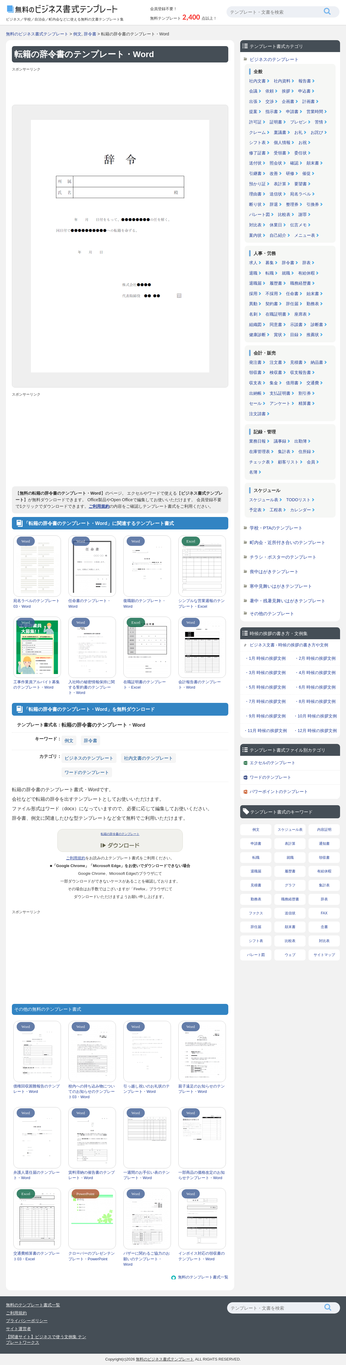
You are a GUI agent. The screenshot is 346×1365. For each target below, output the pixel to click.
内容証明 (324, 830)
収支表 (255, 382)
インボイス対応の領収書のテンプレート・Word (201, 1256)
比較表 (284, 214)
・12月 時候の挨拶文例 (314, 730)
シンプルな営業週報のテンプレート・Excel (201, 603)
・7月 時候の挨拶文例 (265, 701)
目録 (294, 334)
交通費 (312, 382)
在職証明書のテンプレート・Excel (144, 684)
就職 (286, 273)
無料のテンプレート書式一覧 (203, 1277)
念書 (324, 927)
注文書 (276, 362)
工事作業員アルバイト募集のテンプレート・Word (36, 684)
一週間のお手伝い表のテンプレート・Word (146, 1175)
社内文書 (257, 81)
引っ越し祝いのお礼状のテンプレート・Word (146, 1089)
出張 (253, 101)
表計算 (280, 183)
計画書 (308, 101)
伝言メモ (298, 224)
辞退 (274, 204)
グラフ (290, 885)
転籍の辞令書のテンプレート (120, 834)
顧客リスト (288, 462)
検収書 (276, 372)
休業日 (276, 224)
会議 (253, 91)
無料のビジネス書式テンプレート (37, 34)
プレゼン (298, 122)
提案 (253, 111)
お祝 (302, 142)
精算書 (304, 403)
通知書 (324, 843)
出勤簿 (300, 441)
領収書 (255, 372)
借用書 (292, 382)
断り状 (255, 204)
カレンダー (300, 509)
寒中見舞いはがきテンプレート (281, 586)
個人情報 (282, 142)
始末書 (312, 293)
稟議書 (280, 132)
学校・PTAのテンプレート (276, 527)
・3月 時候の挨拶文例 (265, 672)
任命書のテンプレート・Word (89, 603)
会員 (311, 462)
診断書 (317, 324)
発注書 (255, 362)
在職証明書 (275, 314)
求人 (253, 262)
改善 (274, 173)
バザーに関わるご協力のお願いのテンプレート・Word (146, 1258)
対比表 (255, 224)
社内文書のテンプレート (148, 758)
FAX (324, 913)
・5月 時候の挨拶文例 (265, 687)
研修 (290, 173)
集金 (274, 382)
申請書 (292, 111)
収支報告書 (300, 372)
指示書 (271, 111)
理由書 (255, 194)
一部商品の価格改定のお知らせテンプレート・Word (201, 1175)
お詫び (317, 132)
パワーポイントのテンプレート (279, 791)
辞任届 (292, 303)
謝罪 (302, 214)
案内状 (255, 235)
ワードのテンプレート (87, 772)
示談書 (296, 324)
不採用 (271, 293)
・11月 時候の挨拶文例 (265, 730)
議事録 (280, 441)
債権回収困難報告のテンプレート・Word (36, 1089)
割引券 (304, 393)
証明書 (276, 122)
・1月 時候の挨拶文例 (265, 658)
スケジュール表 (263, 499)
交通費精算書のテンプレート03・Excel (36, 1256)
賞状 (278, 334)
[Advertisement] (120, 86)
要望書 (300, 183)
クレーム (257, 132)
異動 (253, 303)
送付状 (255, 163)
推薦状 (312, 334)
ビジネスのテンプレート (89, 758)
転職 (269, 273)
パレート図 (259, 214)
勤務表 (312, 303)
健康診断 (257, 334)
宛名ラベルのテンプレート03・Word (36, 603)
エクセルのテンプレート (272, 762)
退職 (253, 273)
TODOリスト (298, 499)
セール (255, 403)
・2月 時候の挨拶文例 (315, 658)
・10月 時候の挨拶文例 (314, 716)
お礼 (298, 132)
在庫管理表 (259, 451)
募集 (269, 262)
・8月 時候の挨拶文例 (315, 701)
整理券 (292, 204)
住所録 (304, 451)
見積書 (296, 362)
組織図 (255, 324)
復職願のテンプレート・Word (144, 603)
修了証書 (257, 153)
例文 (77, 34)
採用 (253, 293)
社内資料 (282, 81)
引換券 (312, 204)
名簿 (253, 472)
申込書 (304, 91)
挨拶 (286, 91)
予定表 (255, 509)
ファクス (256, 913)
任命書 (292, 293)
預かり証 (257, 183)
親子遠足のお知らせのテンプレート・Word (201, 1089)
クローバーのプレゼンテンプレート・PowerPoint (91, 1256)
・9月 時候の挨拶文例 (265, 716)
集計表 (284, 451)
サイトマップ (324, 955)
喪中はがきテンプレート (274, 571)
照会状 (276, 163)
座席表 (300, 314)
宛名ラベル (300, 194)
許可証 (255, 122)
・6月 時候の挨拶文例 (315, 687)
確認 (294, 163)
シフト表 (257, 142)
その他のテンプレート (272, 613)
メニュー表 (304, 235)
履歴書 (276, 283)
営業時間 (314, 111)
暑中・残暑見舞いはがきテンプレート (287, 600)
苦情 (319, 122)
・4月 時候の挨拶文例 (315, 672)
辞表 (306, 262)
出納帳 (255, 393)
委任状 (300, 153)
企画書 (288, 101)
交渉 (269, 101)
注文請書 (257, 413)
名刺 (253, 314)
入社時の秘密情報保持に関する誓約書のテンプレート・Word (91, 687)
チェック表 (259, 462)
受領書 (280, 153)
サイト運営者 (18, 1328)
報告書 (304, 81)
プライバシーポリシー (27, 1320)
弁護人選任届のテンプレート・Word (36, 1175)
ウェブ (290, 955)
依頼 (269, 91)
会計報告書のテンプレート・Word (199, 684)
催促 (306, 173)
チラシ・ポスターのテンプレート (283, 557)
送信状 (276, 194)
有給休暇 (306, 273)
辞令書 (90, 34)
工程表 (276, 509)
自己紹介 (278, 235)
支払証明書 (280, 393)
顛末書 (312, 163)
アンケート (280, 403)
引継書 (255, 173)
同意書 (276, 324)
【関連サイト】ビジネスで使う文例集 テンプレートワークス (46, 1339)
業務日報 (257, 441)
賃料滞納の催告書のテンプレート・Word (91, 1175)
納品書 (317, 362)
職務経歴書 (300, 283)
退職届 (255, 283)
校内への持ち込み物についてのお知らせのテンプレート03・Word (91, 1091)
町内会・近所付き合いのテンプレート (287, 542)
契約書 (271, 303)
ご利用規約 (99, 506)
